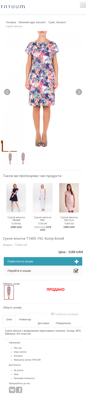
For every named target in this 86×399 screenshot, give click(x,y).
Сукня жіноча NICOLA (69, 218)
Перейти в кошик (43, 271)
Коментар (25, 319)
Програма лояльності (24, 378)
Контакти (18, 356)
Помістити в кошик (43, 261)
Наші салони (20, 352)
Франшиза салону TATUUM (27, 360)
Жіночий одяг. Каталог (32, 22)
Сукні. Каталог (57, 22)
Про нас (18, 348)
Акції (16, 374)
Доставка (43, 323)
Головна (11, 22)
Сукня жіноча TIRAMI (16, 218)
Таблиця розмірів (64, 314)
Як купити (18, 370)
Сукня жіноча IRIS (42, 218)
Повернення (63, 323)
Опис (9, 319)
